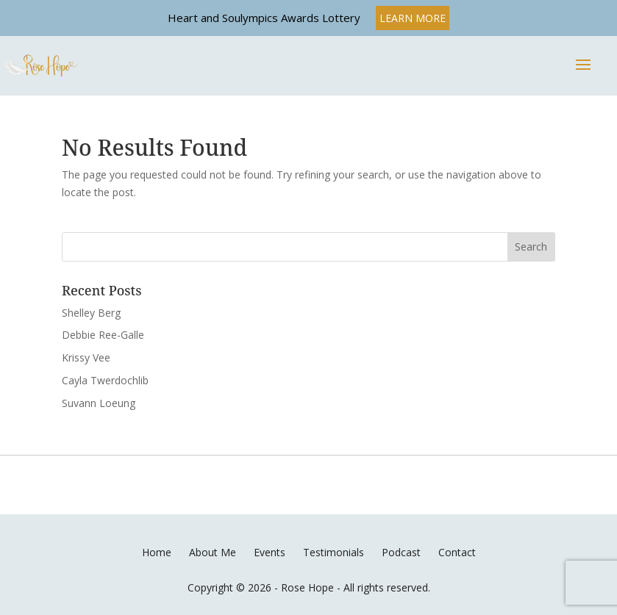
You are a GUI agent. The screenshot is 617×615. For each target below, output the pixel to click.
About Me (212, 552)
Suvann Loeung (98, 403)
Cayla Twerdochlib (105, 380)
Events (269, 552)
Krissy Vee (86, 357)
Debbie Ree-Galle (103, 335)
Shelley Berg (91, 313)
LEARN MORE (412, 18)
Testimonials (333, 552)
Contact (457, 552)
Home (156, 552)
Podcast (401, 552)
